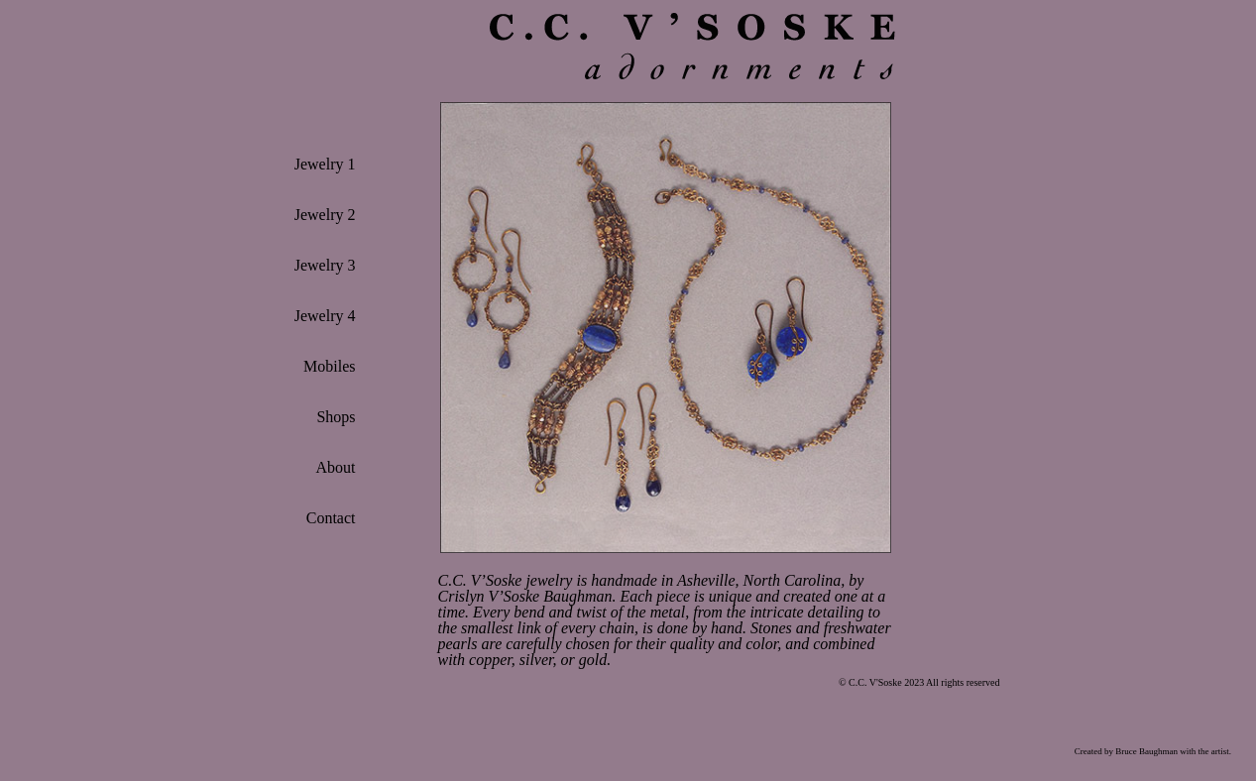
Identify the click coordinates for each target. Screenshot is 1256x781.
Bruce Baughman (1146, 751)
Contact (331, 517)
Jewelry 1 (325, 164)
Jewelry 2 (325, 214)
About (336, 467)
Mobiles (329, 366)
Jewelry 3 (325, 265)
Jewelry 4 (325, 315)
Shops (335, 416)
